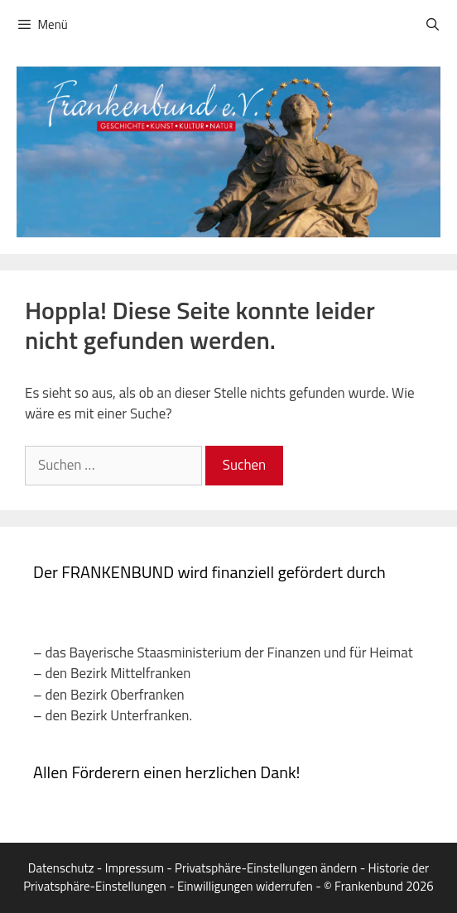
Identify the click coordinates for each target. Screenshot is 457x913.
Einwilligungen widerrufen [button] (245, 886)
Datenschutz (61, 867)
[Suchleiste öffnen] (432, 25)
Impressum (134, 867)
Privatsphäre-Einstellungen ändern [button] (266, 867)
